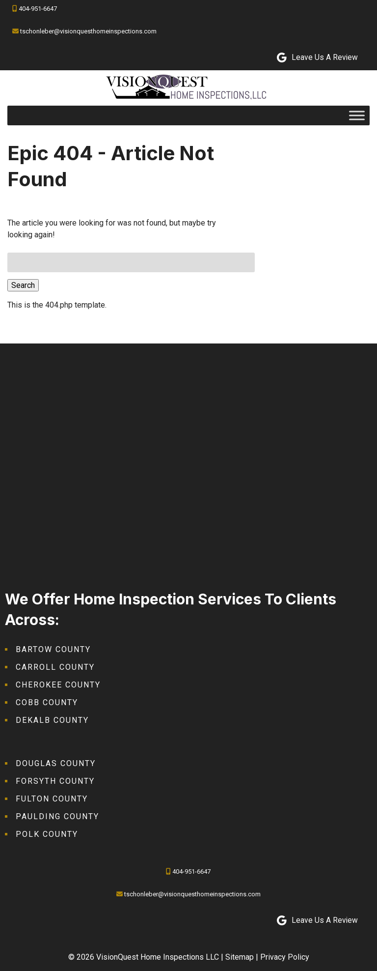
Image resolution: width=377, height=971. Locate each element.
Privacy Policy (284, 957)
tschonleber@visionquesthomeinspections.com (88, 31)
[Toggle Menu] (357, 115)
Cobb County (47, 702)
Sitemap (239, 957)
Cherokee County (58, 684)
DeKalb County (52, 720)
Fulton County (52, 798)
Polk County (47, 834)
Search (23, 285)
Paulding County (57, 816)
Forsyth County (55, 781)
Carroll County (55, 667)
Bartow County (53, 649)
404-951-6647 (38, 8)
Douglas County (56, 763)
